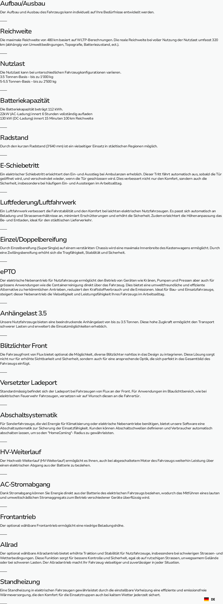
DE (209, 599)
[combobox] (210, 599)
